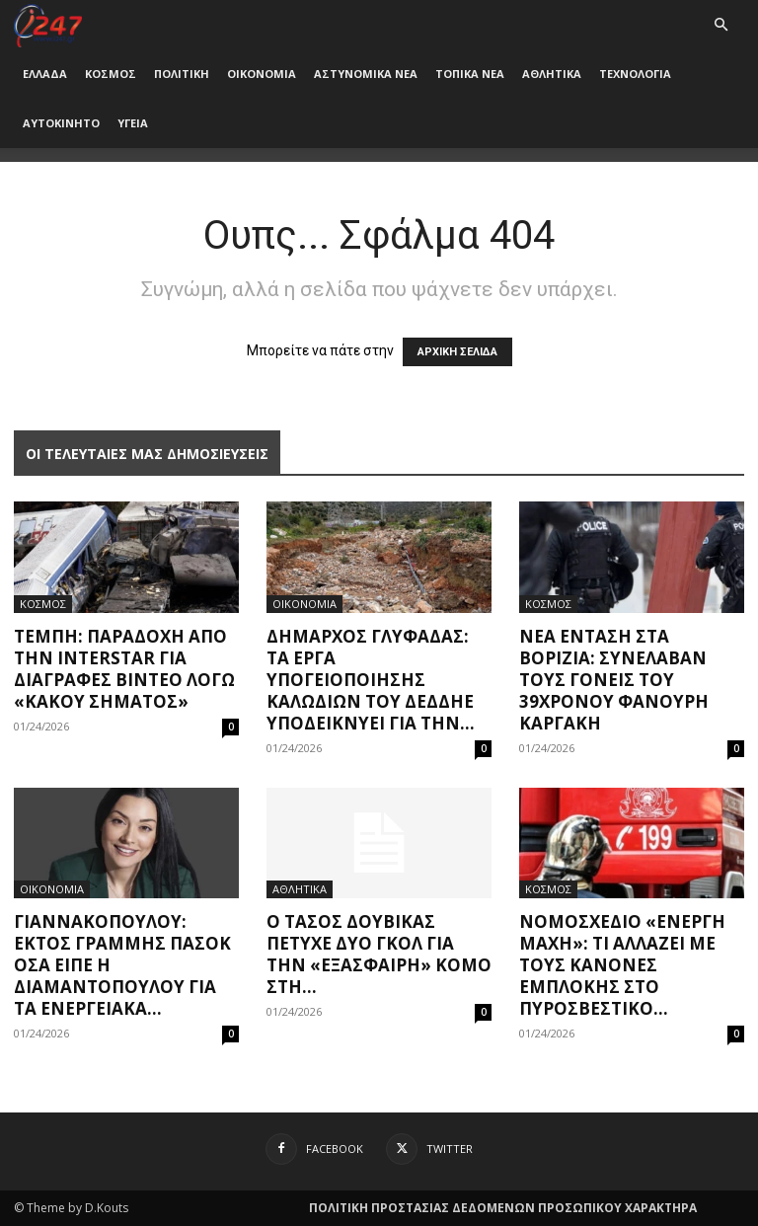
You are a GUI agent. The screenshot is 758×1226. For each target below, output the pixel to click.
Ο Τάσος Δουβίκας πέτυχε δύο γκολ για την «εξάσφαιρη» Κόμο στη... (379, 954)
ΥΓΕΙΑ (132, 122)
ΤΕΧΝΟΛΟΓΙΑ (635, 73)
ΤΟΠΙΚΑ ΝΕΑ (469, 73)
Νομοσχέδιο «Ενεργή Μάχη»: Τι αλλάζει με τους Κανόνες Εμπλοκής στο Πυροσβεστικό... (622, 965)
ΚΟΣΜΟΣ (110, 73)
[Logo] (48, 24)
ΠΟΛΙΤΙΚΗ (181, 73)
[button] (720, 25)
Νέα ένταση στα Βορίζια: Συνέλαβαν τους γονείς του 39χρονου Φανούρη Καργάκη (614, 679)
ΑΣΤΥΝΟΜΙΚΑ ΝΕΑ (365, 73)
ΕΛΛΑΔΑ (45, 73)
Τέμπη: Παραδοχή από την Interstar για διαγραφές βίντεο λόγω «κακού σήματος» (124, 669)
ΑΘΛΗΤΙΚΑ (551, 73)
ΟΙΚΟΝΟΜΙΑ (261, 73)
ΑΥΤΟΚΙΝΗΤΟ (61, 122)
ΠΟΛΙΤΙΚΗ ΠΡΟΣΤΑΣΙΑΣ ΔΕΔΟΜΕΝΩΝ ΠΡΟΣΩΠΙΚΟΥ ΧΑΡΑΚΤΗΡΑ (503, 1207)
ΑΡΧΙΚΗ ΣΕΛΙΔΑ (457, 351)
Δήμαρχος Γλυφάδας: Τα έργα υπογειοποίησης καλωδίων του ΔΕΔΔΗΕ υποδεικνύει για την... (370, 679)
